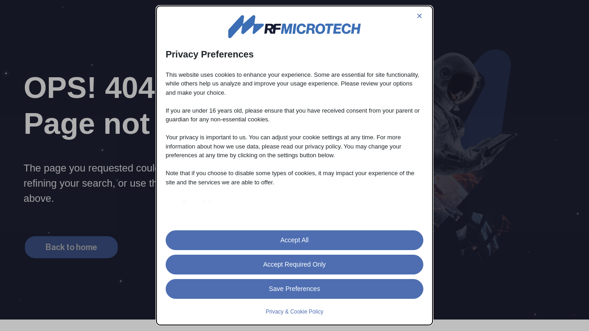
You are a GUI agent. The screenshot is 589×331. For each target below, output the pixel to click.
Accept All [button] (294, 240)
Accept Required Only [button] (294, 264)
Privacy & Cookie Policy (294, 311)
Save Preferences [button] (294, 288)
